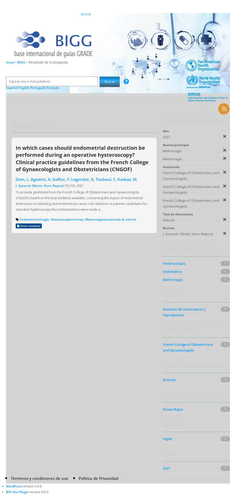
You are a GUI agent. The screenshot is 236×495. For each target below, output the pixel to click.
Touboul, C (106, 179)
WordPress (14, 486)
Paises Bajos (173, 409)
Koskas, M (127, 179)
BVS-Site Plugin (17, 492)
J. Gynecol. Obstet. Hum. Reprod (39, 185)
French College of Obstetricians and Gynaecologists (188, 347)
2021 (166, 468)
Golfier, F (60, 179)
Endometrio (172, 271)
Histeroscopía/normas (67, 219)
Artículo (169, 379)
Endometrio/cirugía (34, 219)
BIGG (22, 62)
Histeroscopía (174, 263)
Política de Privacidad (98, 478)
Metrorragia (173, 279)
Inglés (167, 438)
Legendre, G (82, 179)
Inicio (10, 62)
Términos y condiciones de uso (39, 478)
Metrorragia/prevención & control (110, 219)
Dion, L (22, 179)
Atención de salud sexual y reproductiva (184, 312)
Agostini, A (40, 179)
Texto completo (28, 226)
